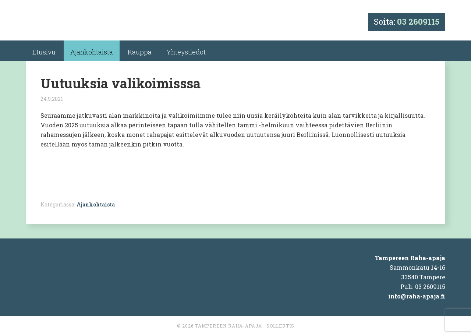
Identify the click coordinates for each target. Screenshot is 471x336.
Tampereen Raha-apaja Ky (92, 23)
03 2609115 (418, 21)
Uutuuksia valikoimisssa (120, 83)
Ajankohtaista (96, 204)
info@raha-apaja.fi (416, 296)
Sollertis (280, 326)
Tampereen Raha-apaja (228, 326)
